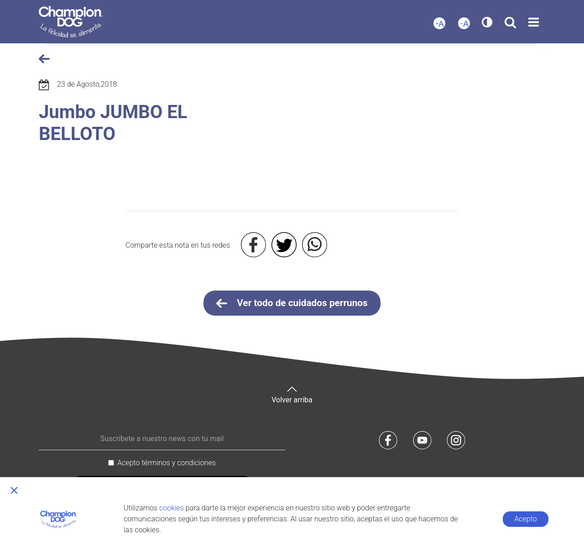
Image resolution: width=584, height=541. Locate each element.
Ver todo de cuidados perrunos (292, 303)
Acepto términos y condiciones (166, 462)
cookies (171, 508)
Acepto (525, 519)
